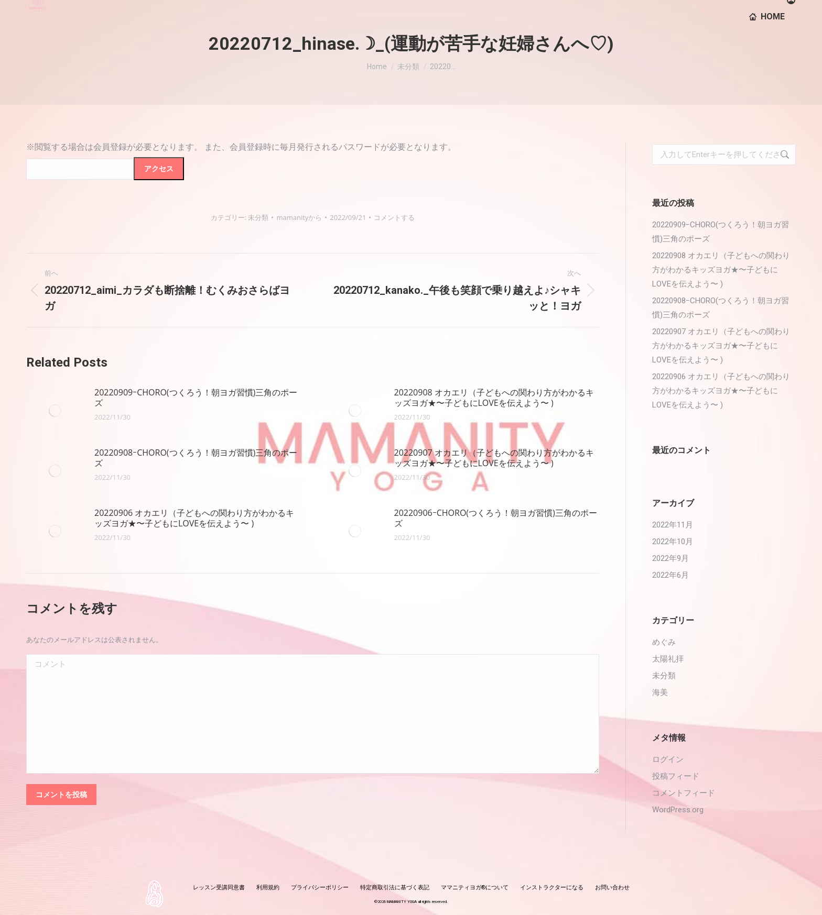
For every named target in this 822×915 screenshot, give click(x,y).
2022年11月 (672, 525)
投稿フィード (675, 776)
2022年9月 (670, 558)
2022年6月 (670, 575)
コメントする (394, 217)
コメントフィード (683, 793)
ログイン (668, 759)
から (299, 217)
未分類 (258, 217)
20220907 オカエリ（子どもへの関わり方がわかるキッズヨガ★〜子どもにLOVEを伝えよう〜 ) (494, 457)
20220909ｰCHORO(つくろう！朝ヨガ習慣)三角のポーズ (195, 397)
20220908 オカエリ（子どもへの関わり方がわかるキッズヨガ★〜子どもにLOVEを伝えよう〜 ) (494, 397)
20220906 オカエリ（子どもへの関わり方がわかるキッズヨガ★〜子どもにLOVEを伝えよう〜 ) (194, 518)
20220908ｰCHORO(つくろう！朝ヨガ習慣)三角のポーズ (195, 457)
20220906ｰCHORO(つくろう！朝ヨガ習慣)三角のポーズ (495, 518)
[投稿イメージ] (55, 411)
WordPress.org (678, 809)
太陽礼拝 (668, 659)
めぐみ (664, 642)
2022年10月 (672, 541)
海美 (660, 692)
